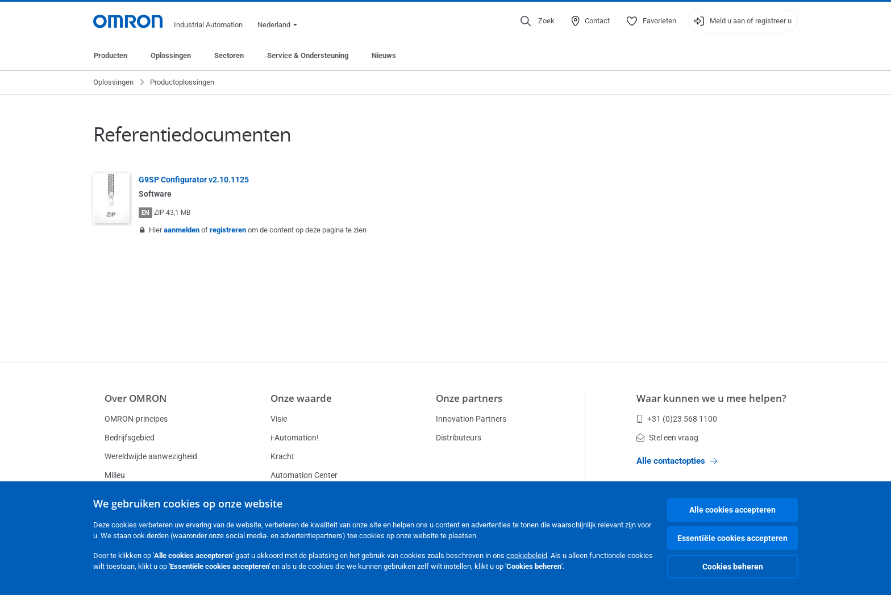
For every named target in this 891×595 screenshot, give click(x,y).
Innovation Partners (471, 418)
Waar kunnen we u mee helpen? (711, 398)
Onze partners (469, 398)
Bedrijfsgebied (130, 437)
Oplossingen (171, 55)
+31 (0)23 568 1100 (676, 418)
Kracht (282, 456)
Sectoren (229, 55)
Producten (110, 55)
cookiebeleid (526, 555)
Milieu (115, 475)
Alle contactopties (676, 461)
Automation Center (304, 475)
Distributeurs (458, 437)
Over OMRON (135, 398)
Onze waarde (301, 398)
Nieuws (384, 55)
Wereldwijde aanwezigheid (151, 456)
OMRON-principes (136, 418)
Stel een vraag (667, 437)
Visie (278, 418)
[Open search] (537, 21)
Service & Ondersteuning (307, 55)
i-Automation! (294, 437)
